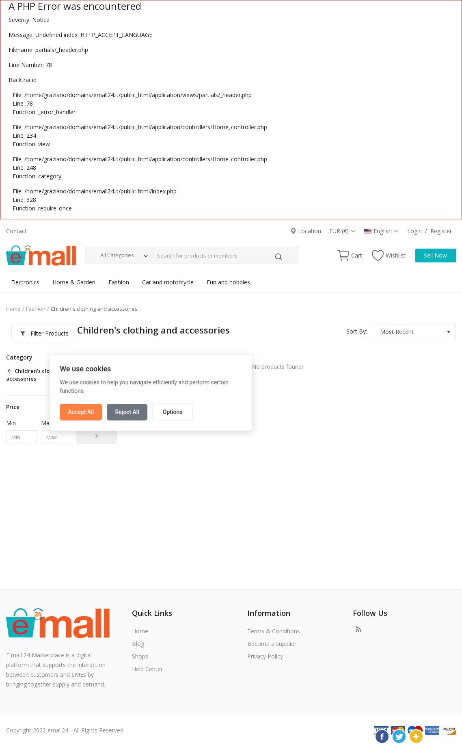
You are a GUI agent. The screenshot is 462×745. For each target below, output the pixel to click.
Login (414, 231)
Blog (138, 644)
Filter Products (39, 333)
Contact (16, 231)
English (381, 231)
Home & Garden (73, 282)
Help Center (147, 669)
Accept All (161, 391)
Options (252, 391)
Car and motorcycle (168, 282)
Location (305, 231)
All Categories (117, 255)
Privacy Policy (265, 656)
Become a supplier (271, 644)
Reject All (207, 391)
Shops (140, 656)
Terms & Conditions (273, 631)
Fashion (118, 282)
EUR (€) (342, 231)
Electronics (25, 282)
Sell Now (435, 255)
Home (13, 308)
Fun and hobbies (228, 282)
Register (441, 231)
